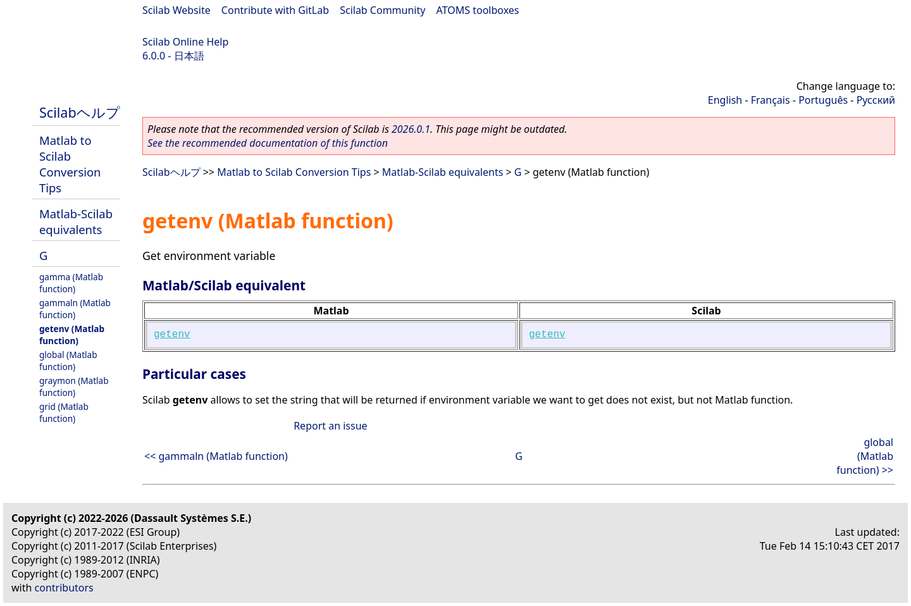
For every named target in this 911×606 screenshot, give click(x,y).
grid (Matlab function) (64, 412)
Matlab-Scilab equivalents (76, 221)
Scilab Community (382, 10)
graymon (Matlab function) (74, 386)
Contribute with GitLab (275, 10)
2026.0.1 (411, 129)
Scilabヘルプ (79, 112)
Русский (876, 100)
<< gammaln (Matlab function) (216, 456)
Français (770, 100)
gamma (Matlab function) (71, 283)
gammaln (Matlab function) (75, 309)
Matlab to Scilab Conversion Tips (70, 163)
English (725, 100)
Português (823, 100)
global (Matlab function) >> (864, 456)
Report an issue (330, 426)
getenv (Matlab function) (71, 335)
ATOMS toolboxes (478, 10)
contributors (64, 588)
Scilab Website (176, 10)
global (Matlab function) (68, 361)
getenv (172, 334)
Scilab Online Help (185, 42)
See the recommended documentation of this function (267, 143)
